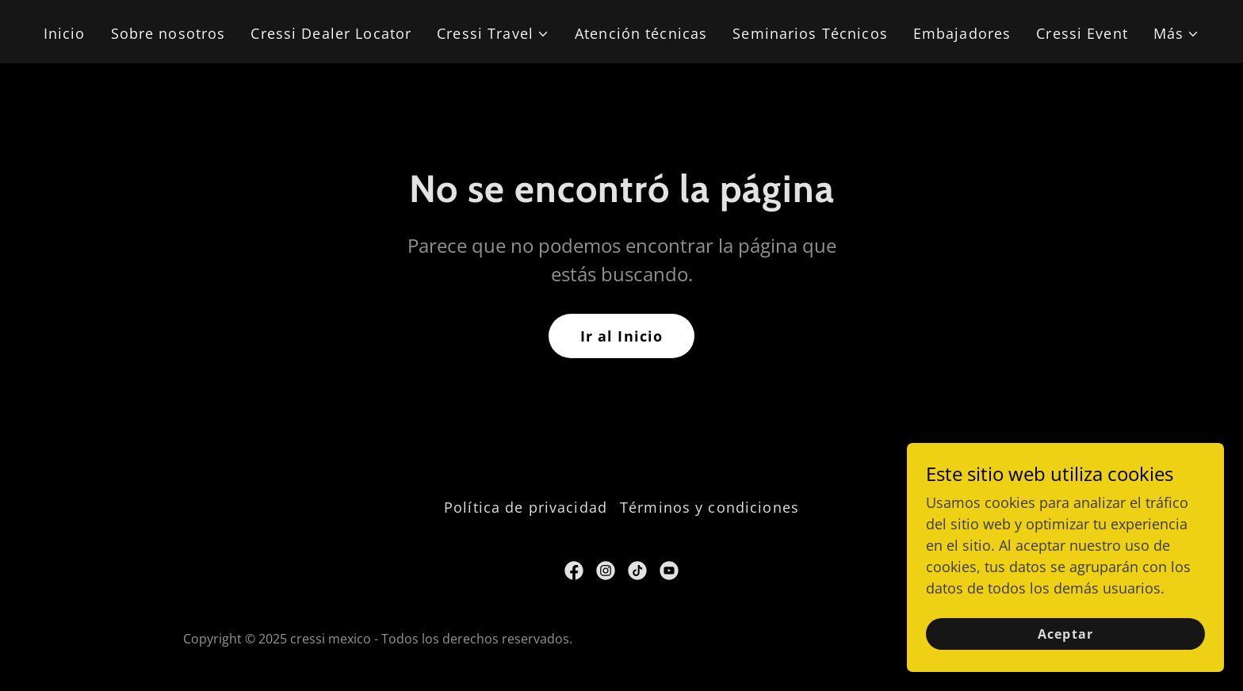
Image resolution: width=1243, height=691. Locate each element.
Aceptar (1065, 634)
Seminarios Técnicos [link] (810, 33)
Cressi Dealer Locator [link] (331, 33)
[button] (493, 33)
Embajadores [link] (962, 33)
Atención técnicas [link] (641, 33)
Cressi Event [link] (1082, 33)
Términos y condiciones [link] (709, 507)
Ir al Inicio (622, 336)
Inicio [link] (65, 33)
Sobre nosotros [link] (168, 33)
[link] (574, 570)
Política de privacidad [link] (525, 507)
